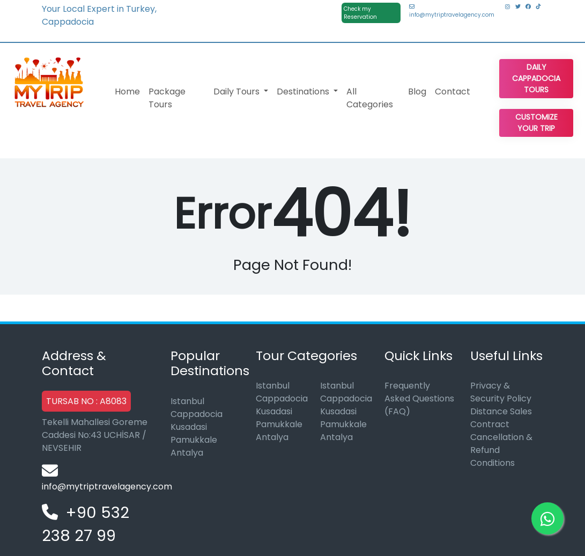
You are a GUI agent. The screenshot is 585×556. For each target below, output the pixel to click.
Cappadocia (197, 414)
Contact (452, 91)
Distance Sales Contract (501, 417)
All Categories (369, 98)
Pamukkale (194, 440)
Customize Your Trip (536, 123)
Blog (417, 91)
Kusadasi (189, 427)
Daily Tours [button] (237, 91)
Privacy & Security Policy (500, 392)
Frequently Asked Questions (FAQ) (419, 398)
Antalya (187, 453)
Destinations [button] (304, 91)
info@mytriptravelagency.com (451, 11)
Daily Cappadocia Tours (536, 78)
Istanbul (187, 401)
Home (127, 91)
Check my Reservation (360, 13)
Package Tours (167, 98)
